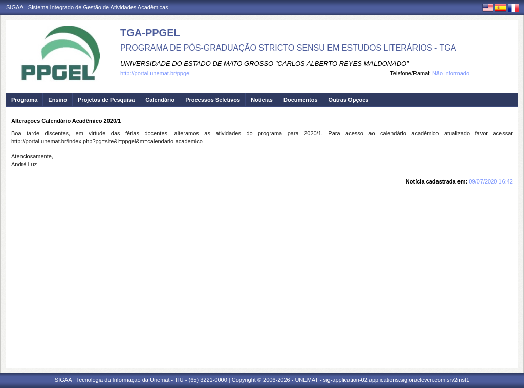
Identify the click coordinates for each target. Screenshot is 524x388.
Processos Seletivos (212, 100)
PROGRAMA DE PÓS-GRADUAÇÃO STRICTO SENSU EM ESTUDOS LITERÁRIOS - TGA (288, 47)
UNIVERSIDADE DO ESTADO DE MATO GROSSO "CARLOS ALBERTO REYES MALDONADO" (264, 63)
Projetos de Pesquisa (106, 100)
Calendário (159, 100)
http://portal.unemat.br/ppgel (155, 73)
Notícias (262, 100)
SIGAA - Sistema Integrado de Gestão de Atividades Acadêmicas (87, 7)
